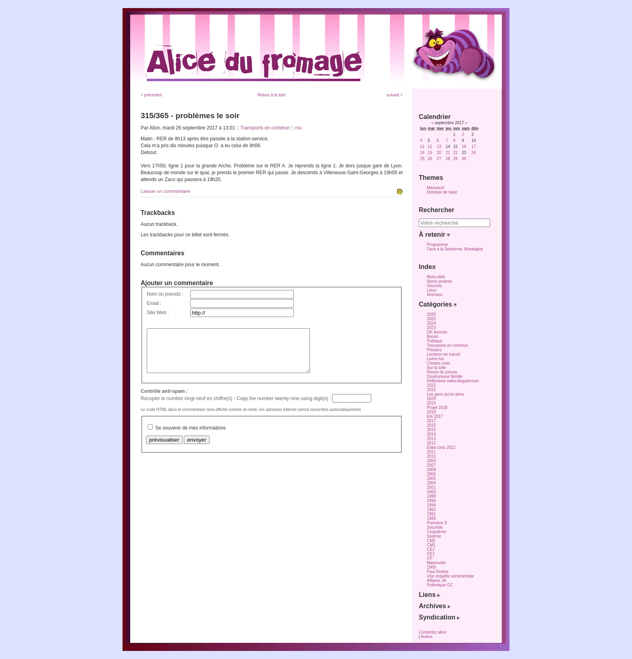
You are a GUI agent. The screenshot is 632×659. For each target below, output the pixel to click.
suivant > (395, 95)
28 (448, 158)
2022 (431, 385)
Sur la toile (436, 367)
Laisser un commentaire (165, 191)
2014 (431, 434)
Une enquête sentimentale (450, 576)
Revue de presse (442, 372)
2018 (431, 412)
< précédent (151, 95)
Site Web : (158, 312)
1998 (431, 496)
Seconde (435, 527)
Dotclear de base (442, 192)
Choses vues (438, 363)
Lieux (432, 290)
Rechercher (436, 209)
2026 (431, 314)
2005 (431, 478)
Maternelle (436, 563)
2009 (431, 461)
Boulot (432, 336)
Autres (426, 636)
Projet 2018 (437, 407)
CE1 (430, 554)
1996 (431, 500)
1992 (431, 509)
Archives (435, 606)
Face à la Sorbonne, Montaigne (455, 249)
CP (429, 558)
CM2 (431, 540)
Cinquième (436, 532)
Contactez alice (432, 632)
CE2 (430, 549)
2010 (431, 456)
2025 (431, 319)
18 (422, 152)
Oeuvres (434, 286)
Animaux (435, 294)
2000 (431, 492)
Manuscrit (435, 188)
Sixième (434, 536)
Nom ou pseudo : (165, 294)
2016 (431, 425)
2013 (431, 438)
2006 (431, 474)
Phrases (434, 350)
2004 (431, 483)
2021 (431, 390)
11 (422, 146)
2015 (431, 430)
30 (464, 158)
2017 (431, 421)
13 (439, 146)
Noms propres (439, 281)
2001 (431, 487)
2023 (431, 327)
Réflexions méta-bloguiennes (453, 381)
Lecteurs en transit (443, 354)
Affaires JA (436, 580)
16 (464, 146)
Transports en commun (265, 128)
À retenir (434, 234)
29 (455, 158)
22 (455, 152)
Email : (154, 303)
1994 (431, 505)
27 (439, 158)
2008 (431, 469)
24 (473, 152)
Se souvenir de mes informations (190, 436)
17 (473, 146)
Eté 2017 (435, 416)
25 (422, 158)
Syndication (439, 617)
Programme (437, 244)
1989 (431, 518)
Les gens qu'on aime (445, 394)
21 (448, 152)
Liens (429, 594)
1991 (431, 514)
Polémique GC (440, 585)
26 (430, 158)
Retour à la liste (271, 95)
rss (298, 128)
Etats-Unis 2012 (441, 447)
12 (430, 146)
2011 (431, 452)
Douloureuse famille (444, 376)
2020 (431, 398)
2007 (431, 465)
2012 (431, 443)
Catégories (438, 304)
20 (439, 152)
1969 (431, 567)
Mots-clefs (436, 277)
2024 (431, 323)
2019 (431, 403)
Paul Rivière (438, 571)
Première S (437, 523)
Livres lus (435, 359)
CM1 (431, 545)
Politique (434, 341)
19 (430, 152)
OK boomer (437, 332)
